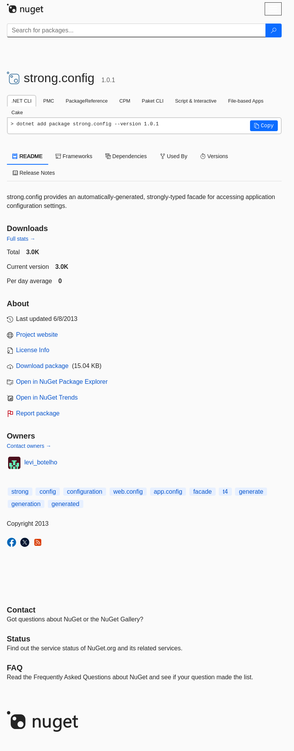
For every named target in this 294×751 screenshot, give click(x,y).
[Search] (273, 30)
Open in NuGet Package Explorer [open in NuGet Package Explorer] (62, 381)
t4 (225, 491)
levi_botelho (40, 462)
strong (20, 491)
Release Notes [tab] (34, 173)
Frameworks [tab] (74, 156)
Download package (42, 366)
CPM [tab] (124, 101)
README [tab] (28, 156)
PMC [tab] (48, 101)
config (47, 491)
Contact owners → (29, 446)
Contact (21, 610)
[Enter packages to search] (136, 30)
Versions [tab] (214, 156)
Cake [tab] (17, 112)
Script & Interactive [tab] (195, 101)
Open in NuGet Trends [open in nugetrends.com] (47, 397)
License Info (32, 350)
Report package (38, 413)
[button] (264, 125)
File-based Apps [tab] (246, 101)
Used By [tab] (174, 156)
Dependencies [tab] (126, 156)
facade (202, 491)
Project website (37, 334)
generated (65, 504)
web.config (128, 491)
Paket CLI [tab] (153, 101)
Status (18, 639)
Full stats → (21, 239)
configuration (85, 491)
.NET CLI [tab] (22, 101)
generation (26, 504)
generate (251, 491)
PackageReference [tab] (87, 101)
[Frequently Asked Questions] (15, 667)
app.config (168, 491)
